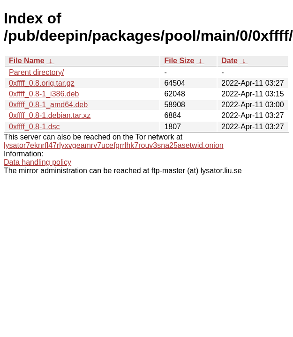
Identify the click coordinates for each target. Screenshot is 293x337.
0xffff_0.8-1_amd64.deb (48, 105)
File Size (179, 61)
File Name (27, 61)
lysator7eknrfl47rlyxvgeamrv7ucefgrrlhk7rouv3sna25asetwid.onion (114, 145)
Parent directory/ (36, 72)
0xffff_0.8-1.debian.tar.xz (49, 115)
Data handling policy (37, 162)
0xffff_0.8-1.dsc (34, 127)
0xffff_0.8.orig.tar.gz (42, 83)
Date (229, 61)
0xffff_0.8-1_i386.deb (44, 94)
